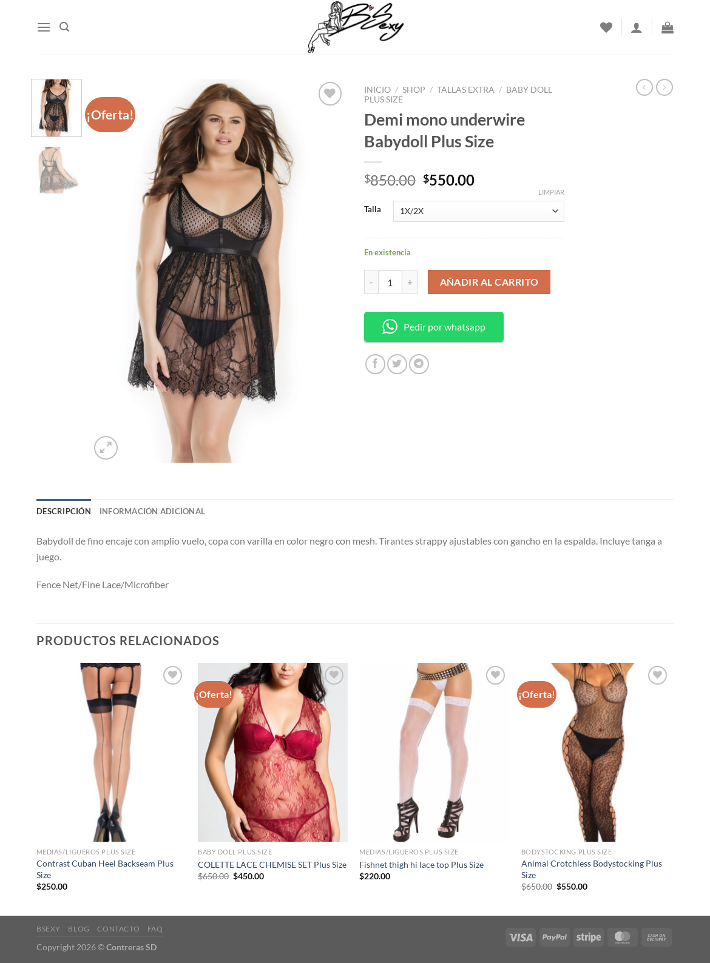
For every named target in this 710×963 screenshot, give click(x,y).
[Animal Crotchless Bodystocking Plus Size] (596, 752)
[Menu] (43, 27)
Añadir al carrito (489, 282)
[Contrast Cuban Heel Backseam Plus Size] (111, 752)
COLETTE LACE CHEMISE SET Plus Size (272, 864)
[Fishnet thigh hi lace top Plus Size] (434, 752)
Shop (413, 90)
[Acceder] (637, 27)
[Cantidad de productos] (390, 282)
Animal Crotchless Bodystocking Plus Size (591, 869)
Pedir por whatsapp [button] (433, 326)
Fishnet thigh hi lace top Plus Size (421, 864)
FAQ (155, 928)
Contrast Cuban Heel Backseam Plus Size (105, 869)
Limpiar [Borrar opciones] (551, 192)
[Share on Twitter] (397, 364)
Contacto (118, 928)
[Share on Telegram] (419, 364)
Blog (78, 928)
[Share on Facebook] (375, 364)
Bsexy (48, 928)
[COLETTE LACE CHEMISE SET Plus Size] (273, 752)
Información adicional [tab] (152, 511)
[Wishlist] (606, 27)
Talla (372, 210)
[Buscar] (64, 27)
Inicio (377, 90)
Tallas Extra (466, 90)
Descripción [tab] (63, 511)
